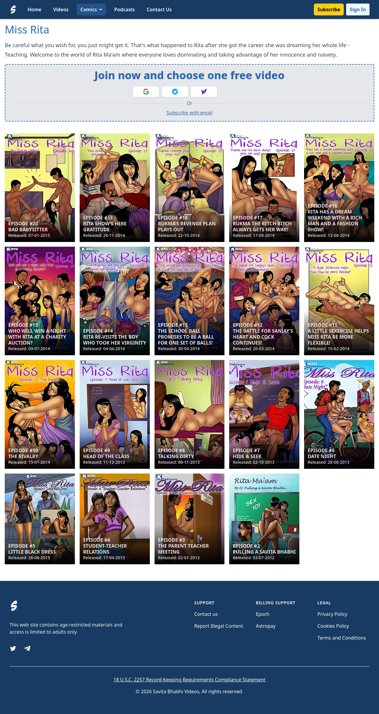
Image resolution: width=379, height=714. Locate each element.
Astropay (266, 626)
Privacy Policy (332, 614)
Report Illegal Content (218, 626)
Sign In (358, 9)
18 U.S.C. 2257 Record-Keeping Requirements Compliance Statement (189, 679)
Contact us (206, 614)
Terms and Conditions (341, 638)
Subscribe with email (189, 112)
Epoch (262, 614)
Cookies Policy (333, 626)
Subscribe (328, 9)
